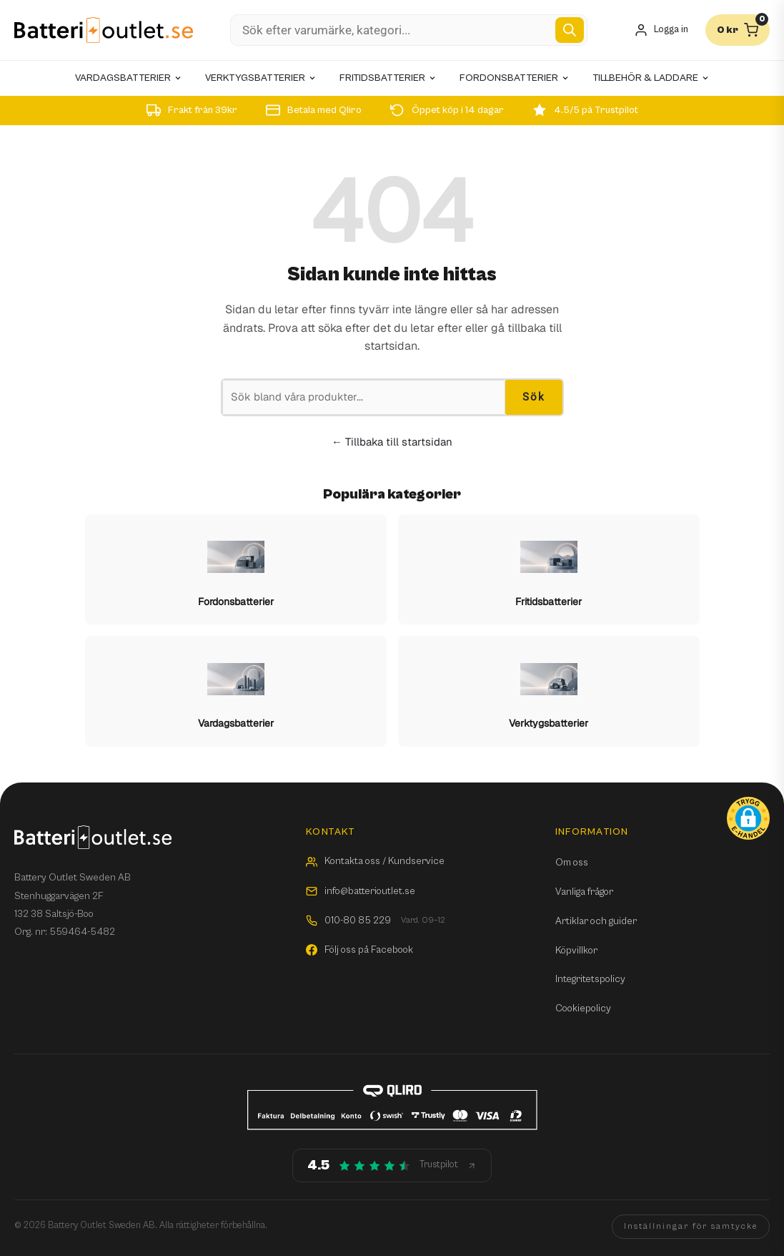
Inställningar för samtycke (691, 1226)
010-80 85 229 (375, 921)
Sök (533, 397)
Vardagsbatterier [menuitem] (128, 78)
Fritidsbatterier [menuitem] (388, 78)
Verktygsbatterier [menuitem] (261, 78)
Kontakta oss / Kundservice (375, 861)
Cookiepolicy (583, 1008)
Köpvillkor (576, 950)
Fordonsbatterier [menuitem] (515, 78)
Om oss (571, 862)
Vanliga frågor (584, 892)
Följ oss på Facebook (359, 950)
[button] (748, 818)
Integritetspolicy (590, 979)
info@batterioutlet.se (360, 891)
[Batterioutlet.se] (103, 30)
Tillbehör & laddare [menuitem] (651, 78)
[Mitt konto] (661, 30)
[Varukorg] (737, 30)
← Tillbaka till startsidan (392, 441)
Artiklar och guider (596, 921)
